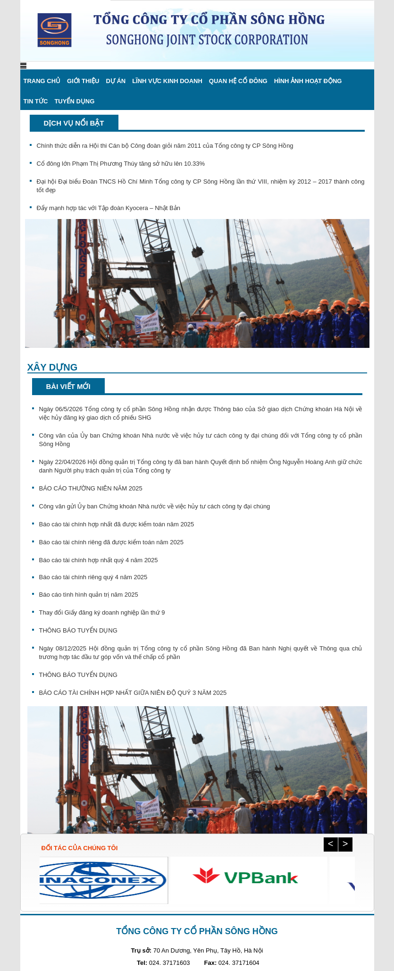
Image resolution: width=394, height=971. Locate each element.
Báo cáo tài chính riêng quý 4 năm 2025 (93, 577)
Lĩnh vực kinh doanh (167, 80)
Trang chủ (42, 80)
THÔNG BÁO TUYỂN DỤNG (78, 630)
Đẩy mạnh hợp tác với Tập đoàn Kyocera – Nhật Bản (108, 207)
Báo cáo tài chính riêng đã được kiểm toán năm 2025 (111, 542)
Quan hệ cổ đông (238, 80)
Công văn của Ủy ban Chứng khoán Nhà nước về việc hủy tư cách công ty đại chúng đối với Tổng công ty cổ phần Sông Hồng (200, 440)
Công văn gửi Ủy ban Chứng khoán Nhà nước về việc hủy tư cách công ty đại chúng (154, 506)
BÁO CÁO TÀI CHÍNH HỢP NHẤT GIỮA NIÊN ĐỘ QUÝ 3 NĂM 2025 (133, 692)
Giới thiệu (83, 80)
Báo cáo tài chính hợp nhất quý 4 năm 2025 (98, 560)
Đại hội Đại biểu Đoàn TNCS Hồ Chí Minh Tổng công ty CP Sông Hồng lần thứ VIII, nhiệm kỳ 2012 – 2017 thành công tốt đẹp (201, 186)
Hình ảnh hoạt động (308, 80)
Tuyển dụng (74, 101)
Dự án (116, 80)
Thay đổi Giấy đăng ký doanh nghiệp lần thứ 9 (102, 612)
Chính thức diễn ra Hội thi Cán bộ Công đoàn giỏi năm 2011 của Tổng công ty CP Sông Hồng (165, 145)
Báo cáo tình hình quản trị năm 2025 (88, 594)
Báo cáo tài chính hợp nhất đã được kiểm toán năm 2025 (116, 524)
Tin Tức (36, 101)
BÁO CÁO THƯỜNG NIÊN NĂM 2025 (91, 488)
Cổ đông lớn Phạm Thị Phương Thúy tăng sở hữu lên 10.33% (121, 163)
